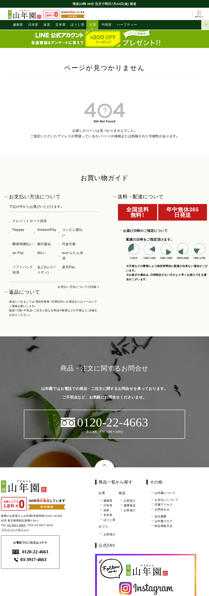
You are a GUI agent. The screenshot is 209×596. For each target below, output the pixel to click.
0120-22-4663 (30, 551)
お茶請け (130, 500)
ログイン (199, 13)
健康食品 (130, 505)
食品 (123, 493)
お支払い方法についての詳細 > (75, 286)
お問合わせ (162, 509)
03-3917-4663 (16, 525)
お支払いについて (167, 500)
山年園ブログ (164, 521)
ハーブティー (127, 24)
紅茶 (93, 24)
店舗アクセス (164, 505)
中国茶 (107, 24)
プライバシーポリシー (15, 529)
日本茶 (33, 24)
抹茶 (47, 24)
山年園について (165, 493)
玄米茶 (61, 24)
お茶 (102, 493)
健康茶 (18, 24)
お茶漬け (130, 510)
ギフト (104, 527)
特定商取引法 (164, 526)
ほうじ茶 (78, 24)
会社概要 (161, 516)
